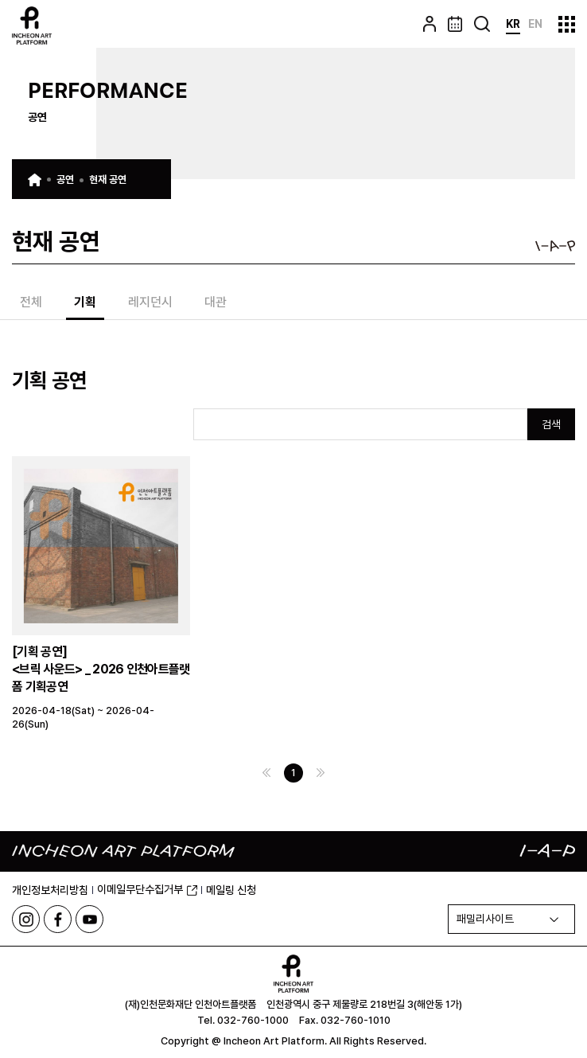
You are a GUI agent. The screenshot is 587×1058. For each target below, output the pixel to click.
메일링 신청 (231, 890)
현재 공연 (107, 179)
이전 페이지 (266, 773)
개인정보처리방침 (50, 890)
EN (535, 24)
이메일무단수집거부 (147, 889)
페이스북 (58, 919)
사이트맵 (566, 24)
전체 (31, 303)
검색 (551, 424)
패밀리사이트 (485, 918)
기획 (85, 303)
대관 (215, 303)
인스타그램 (26, 919)
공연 (65, 179)
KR (513, 24)
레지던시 (150, 303)
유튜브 (89, 919)
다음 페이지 (320, 773)
